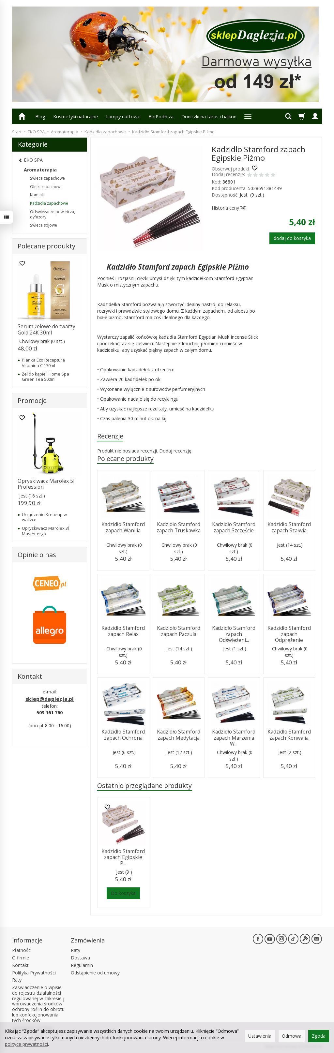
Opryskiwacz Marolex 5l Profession (46, 484)
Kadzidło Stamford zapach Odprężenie (289, 634)
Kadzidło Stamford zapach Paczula (178, 631)
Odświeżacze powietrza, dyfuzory (52, 214)
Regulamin (82, 965)
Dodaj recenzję (175, 451)
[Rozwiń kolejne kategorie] (247, 116)
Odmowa (291, 1036)
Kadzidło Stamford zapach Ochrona (123, 734)
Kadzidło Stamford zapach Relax (123, 631)
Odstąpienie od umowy (95, 973)
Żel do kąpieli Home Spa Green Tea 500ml (45, 376)
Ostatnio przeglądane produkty (144, 785)
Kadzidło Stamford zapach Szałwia (289, 527)
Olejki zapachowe (46, 186)
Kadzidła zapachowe (49, 203)
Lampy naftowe (123, 116)
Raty (17, 980)
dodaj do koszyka (292, 238)
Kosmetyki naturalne (75, 116)
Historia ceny (228, 208)
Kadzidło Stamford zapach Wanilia (123, 527)
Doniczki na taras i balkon (208, 116)
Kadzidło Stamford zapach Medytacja (178, 734)
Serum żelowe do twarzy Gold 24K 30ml (46, 329)
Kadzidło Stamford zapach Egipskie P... (123, 857)
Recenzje (110, 436)
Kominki (37, 195)
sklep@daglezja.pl (49, 699)
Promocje (32, 400)
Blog (40, 116)
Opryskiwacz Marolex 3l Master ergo (45, 530)
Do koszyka (123, 893)
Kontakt (20, 965)
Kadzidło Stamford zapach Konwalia (289, 734)
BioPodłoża (161, 116)
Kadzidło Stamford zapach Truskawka (179, 527)
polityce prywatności (26, 1044)
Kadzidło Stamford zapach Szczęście (233, 527)
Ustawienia (259, 1036)
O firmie (20, 958)
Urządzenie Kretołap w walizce (44, 517)
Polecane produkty (125, 458)
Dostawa (80, 958)
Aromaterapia (40, 170)
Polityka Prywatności (34, 973)
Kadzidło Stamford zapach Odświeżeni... (233, 634)
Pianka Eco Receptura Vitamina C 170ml (43, 362)
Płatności (22, 950)
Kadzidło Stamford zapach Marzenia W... (233, 737)
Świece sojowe (43, 225)
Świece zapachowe (47, 178)
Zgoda (319, 1036)
